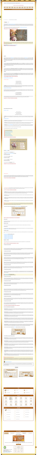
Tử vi (14, 0)
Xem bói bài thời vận (7, 274)
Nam (21, 331)
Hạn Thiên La (5, 110)
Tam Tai (7, 150)
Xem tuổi (10, 0)
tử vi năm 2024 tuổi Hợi (10, 124)
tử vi (7, 45)
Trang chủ (4, 0)
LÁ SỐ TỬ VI (16, 206)
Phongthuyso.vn (19, 206)
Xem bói (25, 0)
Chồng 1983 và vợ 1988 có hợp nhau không (8, 238)
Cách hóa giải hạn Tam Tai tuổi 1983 (9, 153)
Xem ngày (30, 0)
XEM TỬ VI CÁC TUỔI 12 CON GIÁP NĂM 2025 (18, 5)
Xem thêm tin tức (18, 444)
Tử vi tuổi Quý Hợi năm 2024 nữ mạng (23, 27)
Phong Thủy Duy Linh (8, 361)
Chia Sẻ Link (17, 367)
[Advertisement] (18, 15)
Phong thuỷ (19, 0)
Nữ (22, 331)
